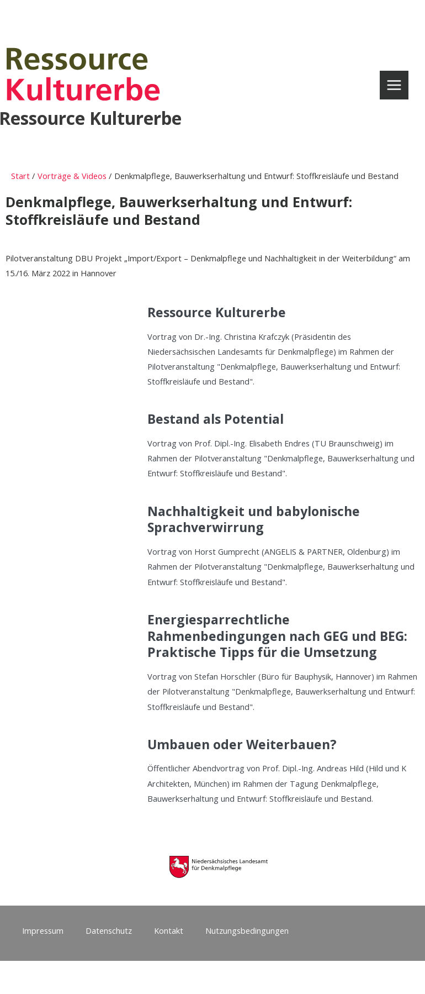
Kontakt (168, 930)
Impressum (42, 930)
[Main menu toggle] (394, 85)
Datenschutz (109, 930)
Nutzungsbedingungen (247, 930)
